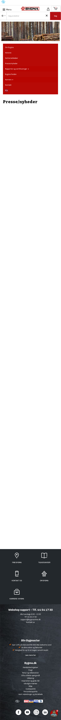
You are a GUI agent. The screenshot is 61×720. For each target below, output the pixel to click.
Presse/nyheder (11, 63)
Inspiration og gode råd (30, 681)
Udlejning (30, 678)
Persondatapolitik (30, 691)
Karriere (9, 79)
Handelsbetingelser (30, 667)
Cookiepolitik (30, 689)
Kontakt (8, 85)
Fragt (30, 670)
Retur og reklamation (30, 673)
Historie (8, 53)
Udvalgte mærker (30, 683)
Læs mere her (30, 655)
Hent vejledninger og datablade (30, 694)
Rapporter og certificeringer (17, 69)
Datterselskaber (11, 58)
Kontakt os (30, 622)
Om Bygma (9, 47)
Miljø (30, 686)
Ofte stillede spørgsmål (30, 675)
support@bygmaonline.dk (30, 619)
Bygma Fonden (10, 74)
